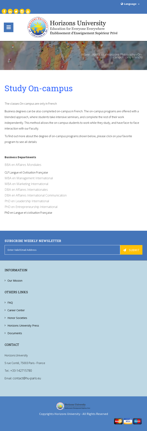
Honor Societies (17, 318)
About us (98, 54)
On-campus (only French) (127, 55)
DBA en (10, 195)
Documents (14, 333)
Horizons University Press (23, 325)
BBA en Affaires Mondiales (23, 165)
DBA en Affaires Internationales (26, 189)
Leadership (23, 201)
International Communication (46, 195)
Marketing (23, 184)
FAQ (10, 302)
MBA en (10, 178)
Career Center (16, 310)
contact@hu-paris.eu (27, 378)
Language (130, 4)
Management (25, 178)
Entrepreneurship (27, 207)
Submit (131, 250)
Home (86, 54)
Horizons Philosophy (121, 54)
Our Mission (14, 280)
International (44, 178)
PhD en (10, 201)
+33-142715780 (21, 370)
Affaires (21, 195)
